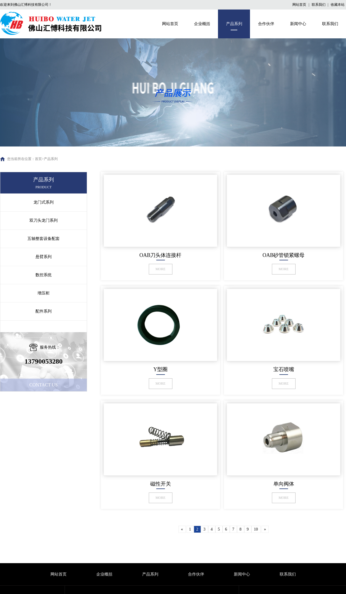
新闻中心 (298, 24)
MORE (160, 269)
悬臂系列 (43, 257)
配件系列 (43, 311)
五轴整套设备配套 (43, 238)
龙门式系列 (43, 202)
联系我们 (319, 5)
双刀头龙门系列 (43, 220)
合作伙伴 (266, 24)
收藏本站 (338, 5)
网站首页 (299, 5)
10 (256, 529)
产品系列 (234, 24)
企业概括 (202, 24)
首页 (38, 159)
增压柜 (43, 293)
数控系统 (43, 275)
